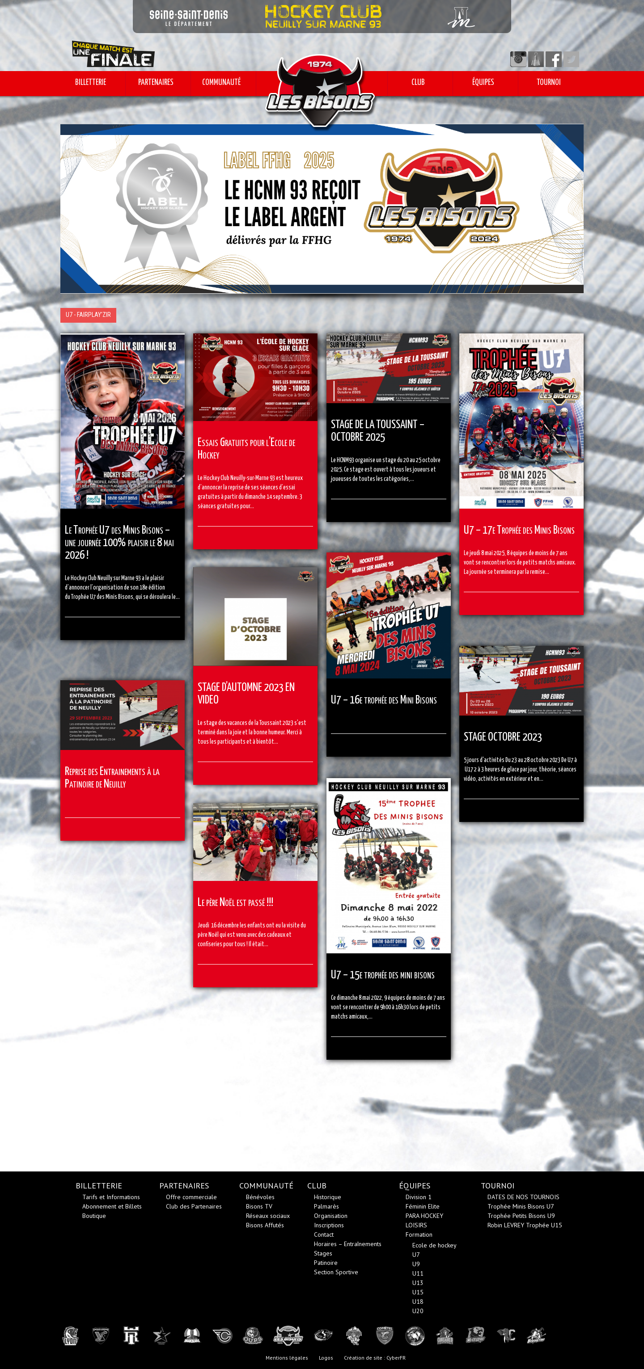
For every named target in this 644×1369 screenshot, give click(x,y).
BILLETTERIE (90, 83)
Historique (327, 1197)
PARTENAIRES (156, 83)
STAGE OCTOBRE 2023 (503, 737)
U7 (416, 1255)
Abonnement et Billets (112, 1206)
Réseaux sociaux (268, 1216)
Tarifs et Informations (111, 1197)
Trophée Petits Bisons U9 (521, 1216)
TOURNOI (549, 83)
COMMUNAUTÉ (221, 83)
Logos (326, 1357)
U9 (416, 1264)
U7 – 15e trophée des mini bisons (383, 975)
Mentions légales (287, 1357)
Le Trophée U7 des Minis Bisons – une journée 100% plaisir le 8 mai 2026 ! (119, 543)
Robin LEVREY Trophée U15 (524, 1225)
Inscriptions (329, 1225)
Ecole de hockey (434, 1245)
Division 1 (419, 1197)
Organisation (330, 1216)
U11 (418, 1273)
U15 (418, 1292)
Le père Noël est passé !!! (235, 902)
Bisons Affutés (265, 1225)
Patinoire (326, 1263)
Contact (324, 1234)
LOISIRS (416, 1225)
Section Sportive (336, 1272)
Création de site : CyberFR (375, 1357)
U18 (418, 1301)
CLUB (418, 83)
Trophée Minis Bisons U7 (520, 1206)
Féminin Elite (423, 1206)
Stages (323, 1253)
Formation (419, 1234)
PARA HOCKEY (424, 1216)
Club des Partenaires (194, 1206)
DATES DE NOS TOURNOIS (523, 1197)
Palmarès (326, 1206)
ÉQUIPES (483, 83)
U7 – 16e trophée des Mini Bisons (384, 700)
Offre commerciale (191, 1197)
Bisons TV (259, 1206)
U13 (418, 1283)
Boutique (94, 1216)
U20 (418, 1311)
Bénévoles (260, 1197)
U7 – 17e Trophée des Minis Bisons (519, 530)
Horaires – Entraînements (347, 1244)
